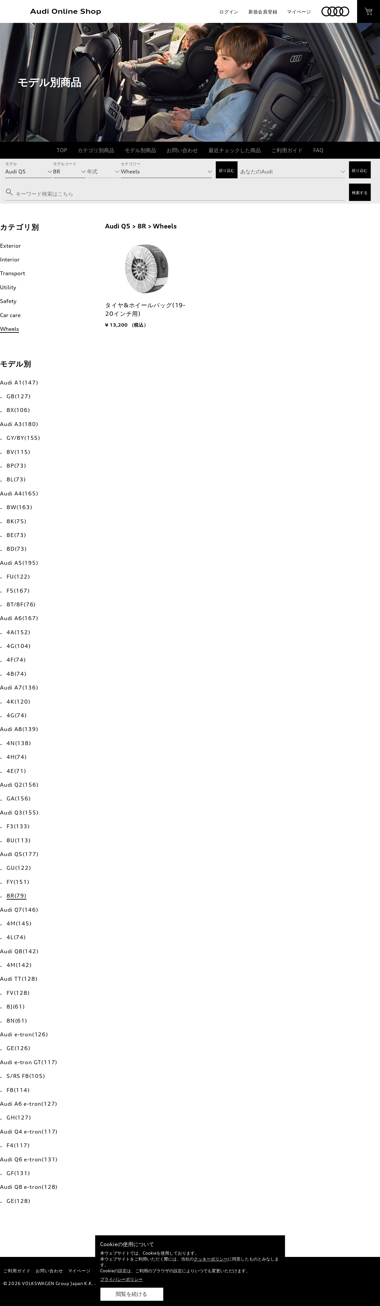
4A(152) (18, 632)
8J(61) (16, 1006)
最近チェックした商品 (234, 150)
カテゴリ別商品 (96, 150)
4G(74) (17, 715)
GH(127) (19, 1117)
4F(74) (16, 659)
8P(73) (16, 465)
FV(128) (18, 993)
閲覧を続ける (131, 1294)
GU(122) (19, 868)
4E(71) (16, 771)
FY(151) (18, 882)
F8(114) (18, 1090)
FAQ (318, 150)
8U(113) (19, 840)
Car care (10, 315)
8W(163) (19, 507)
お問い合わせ (182, 150)
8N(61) (17, 1020)
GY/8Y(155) (23, 438)
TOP (62, 150)
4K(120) (18, 701)
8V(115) (18, 452)
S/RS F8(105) (26, 1076)
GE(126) (18, 1048)
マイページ (299, 11)
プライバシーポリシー (121, 1279)
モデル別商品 (140, 150)
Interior (10, 259)
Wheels (9, 329)
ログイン (229, 11)
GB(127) (19, 396)
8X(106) (18, 410)
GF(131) (18, 1173)
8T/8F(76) (21, 604)
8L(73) (16, 479)
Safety (8, 301)
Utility (8, 287)
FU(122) (18, 576)
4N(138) (19, 743)
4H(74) (17, 757)
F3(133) (18, 826)
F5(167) (18, 590)
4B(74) (17, 674)
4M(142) (19, 965)
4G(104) (19, 646)
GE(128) (18, 1201)
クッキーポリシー (211, 1258)
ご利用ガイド (287, 150)
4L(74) (16, 937)
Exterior (10, 245)
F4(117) (18, 1145)
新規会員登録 (262, 11)
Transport (12, 273)
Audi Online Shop (65, 11)
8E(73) (16, 535)
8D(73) (17, 549)
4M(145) (19, 923)
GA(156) (19, 798)
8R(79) (17, 895)
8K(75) (17, 521)
